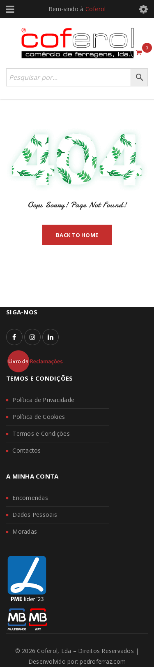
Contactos (26, 450)
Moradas (24, 531)
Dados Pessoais (34, 514)
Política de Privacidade (43, 400)
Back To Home (77, 235)
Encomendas (30, 498)
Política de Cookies (38, 417)
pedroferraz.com (103, 661)
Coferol (95, 9)
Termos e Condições (41, 433)
